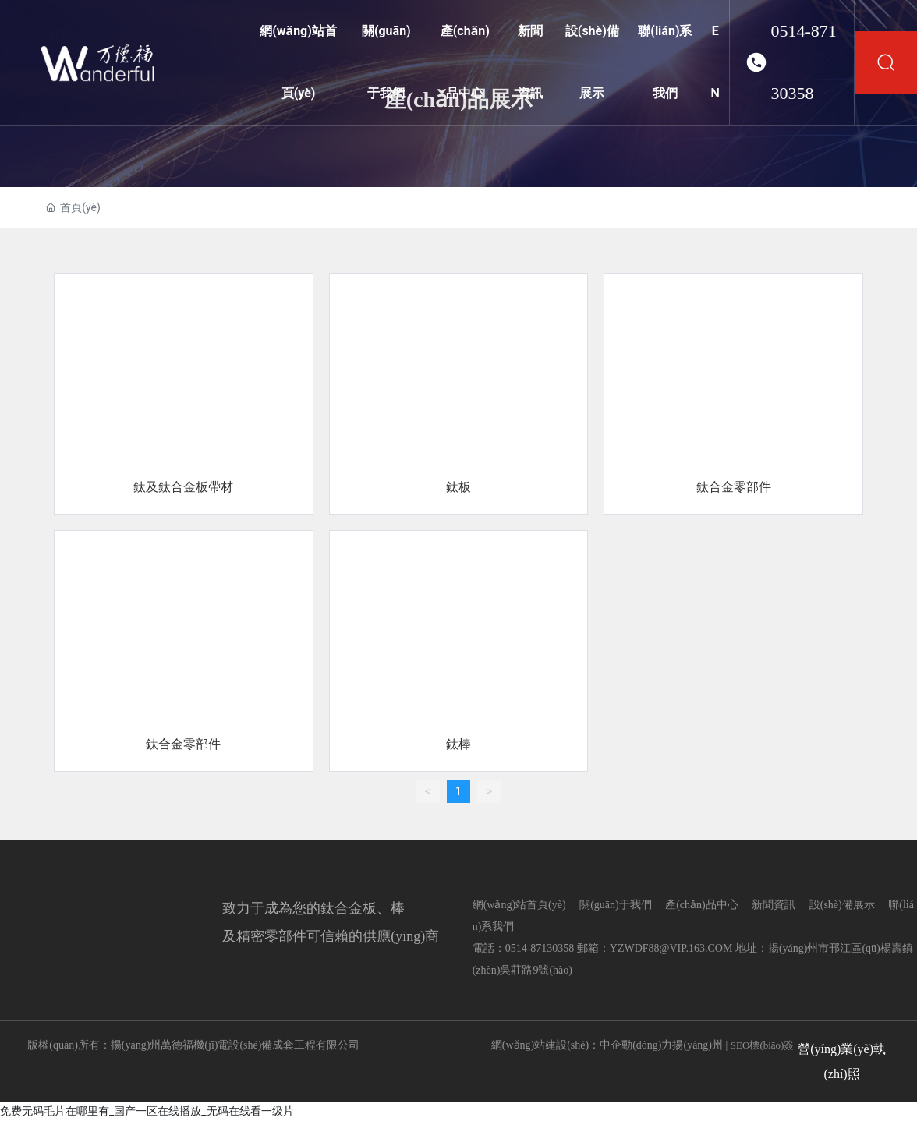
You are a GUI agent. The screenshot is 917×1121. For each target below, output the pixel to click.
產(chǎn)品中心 (701, 905)
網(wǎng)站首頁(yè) (519, 905)
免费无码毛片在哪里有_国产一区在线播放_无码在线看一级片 (147, 1111)
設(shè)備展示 (842, 905)
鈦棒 (458, 744)
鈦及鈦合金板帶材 (183, 486)
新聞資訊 (773, 905)
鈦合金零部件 (733, 486)
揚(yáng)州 (697, 1045)
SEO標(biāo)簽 (763, 1045)
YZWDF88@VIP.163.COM (671, 948)
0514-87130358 (804, 62)
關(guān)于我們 (615, 905)
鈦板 (458, 486)
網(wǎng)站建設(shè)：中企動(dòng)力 (582, 1045)
